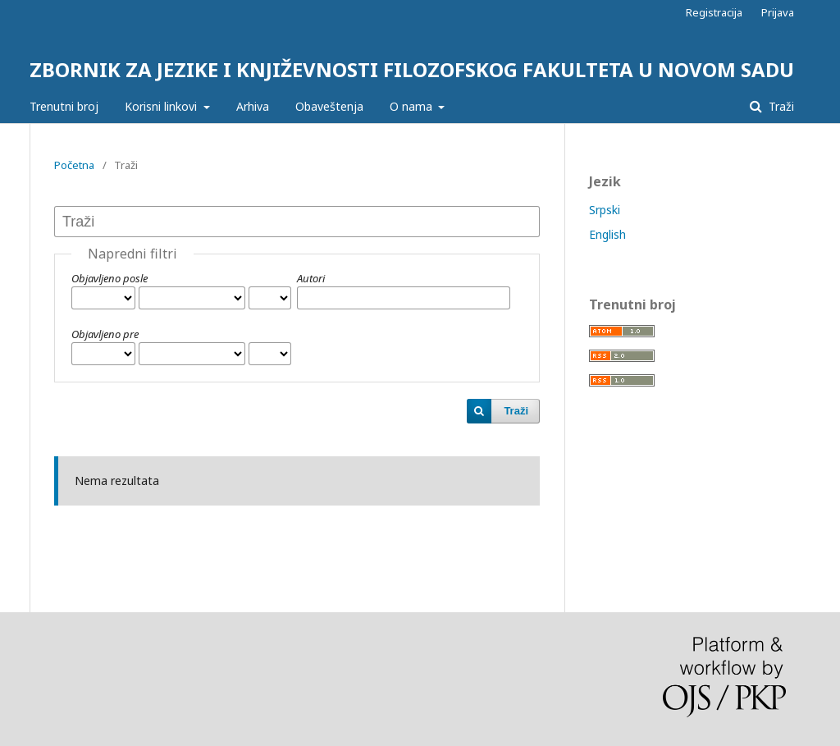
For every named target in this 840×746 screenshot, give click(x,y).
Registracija (714, 12)
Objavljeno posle (109, 278)
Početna (74, 165)
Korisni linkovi (162, 106)
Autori (311, 278)
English (607, 234)
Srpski (604, 209)
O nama (413, 106)
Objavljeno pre (105, 334)
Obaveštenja (329, 106)
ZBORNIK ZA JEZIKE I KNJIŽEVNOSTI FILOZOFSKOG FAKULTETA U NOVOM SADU (412, 69)
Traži (779, 106)
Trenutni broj (64, 106)
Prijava (777, 12)
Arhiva (252, 106)
